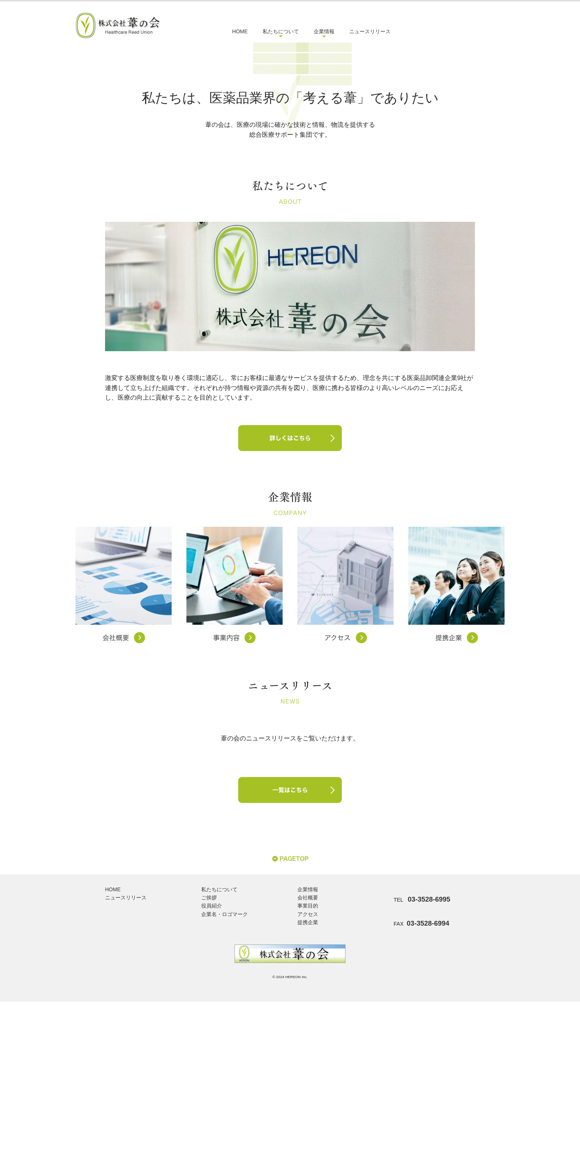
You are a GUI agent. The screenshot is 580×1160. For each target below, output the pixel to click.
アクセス (307, 1072)
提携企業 (307, 1080)
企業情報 (324, 31)
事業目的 (307, 1064)
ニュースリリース (370, 31)
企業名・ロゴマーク (224, 1072)
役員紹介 (211, 1064)
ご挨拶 (209, 1056)
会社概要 (307, 1056)
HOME (240, 31)
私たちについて (281, 31)
